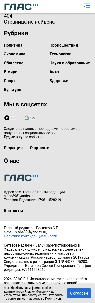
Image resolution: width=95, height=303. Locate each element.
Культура (12, 89)
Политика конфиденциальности (30, 236)
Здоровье (59, 80)
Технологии (61, 54)
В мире (10, 71)
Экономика (14, 54)
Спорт (9, 80)
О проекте (39, 147)
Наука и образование (70, 63)
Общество (14, 63)
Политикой (53, 298)
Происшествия (64, 45)
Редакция (13, 147)
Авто (54, 71)
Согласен (79, 293)
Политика (13, 45)
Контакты (13, 210)
